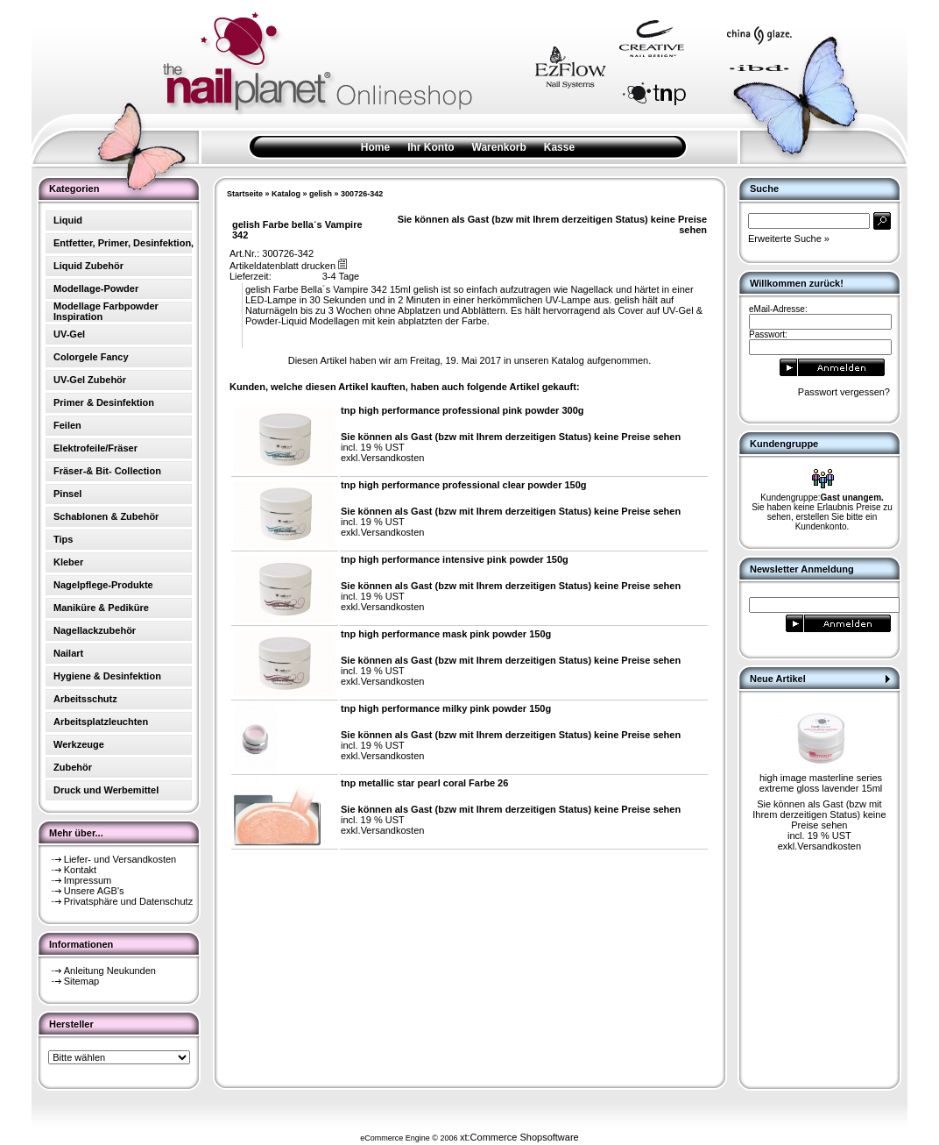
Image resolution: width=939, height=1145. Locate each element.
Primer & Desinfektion (103, 402)
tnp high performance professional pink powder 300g (462, 410)
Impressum (87, 880)
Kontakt (80, 869)
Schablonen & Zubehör (106, 516)
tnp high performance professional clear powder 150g (464, 485)
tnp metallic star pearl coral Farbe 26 (424, 783)
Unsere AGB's (94, 890)
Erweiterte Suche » (789, 238)
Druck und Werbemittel (106, 790)
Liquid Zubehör (88, 265)
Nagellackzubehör (94, 630)
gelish (320, 193)
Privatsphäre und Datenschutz (128, 901)
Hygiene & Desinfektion (107, 676)
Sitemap (81, 981)
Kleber (68, 562)
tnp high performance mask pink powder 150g (446, 634)
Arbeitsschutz (85, 698)
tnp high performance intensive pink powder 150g (454, 559)
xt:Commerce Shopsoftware (519, 1137)
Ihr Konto (430, 147)
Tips (63, 539)
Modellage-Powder (95, 288)
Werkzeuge (78, 744)
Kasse (559, 147)
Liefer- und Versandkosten (120, 859)
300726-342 (362, 193)
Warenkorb (499, 147)
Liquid (67, 220)
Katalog (286, 193)
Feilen (67, 425)
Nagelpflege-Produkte (103, 585)
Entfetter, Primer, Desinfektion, (123, 243)
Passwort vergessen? (844, 392)
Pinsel (67, 493)
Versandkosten (393, 457)
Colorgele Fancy (91, 357)
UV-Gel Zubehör (89, 379)
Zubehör (72, 767)
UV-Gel (69, 334)
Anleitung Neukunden (110, 970)
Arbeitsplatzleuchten (100, 721)
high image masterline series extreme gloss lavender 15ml (821, 782)
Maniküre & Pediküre (101, 607)
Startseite (245, 193)
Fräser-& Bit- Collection (107, 471)
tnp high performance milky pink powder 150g (446, 708)
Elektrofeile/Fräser (95, 448)
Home (375, 147)
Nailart (68, 653)
